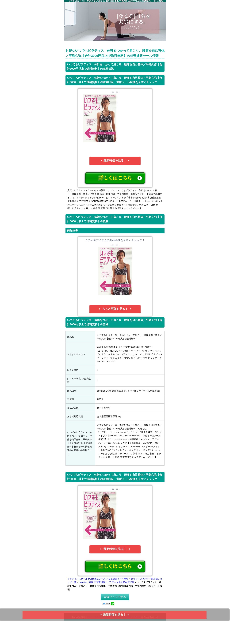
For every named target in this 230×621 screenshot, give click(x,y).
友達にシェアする (115, 597)
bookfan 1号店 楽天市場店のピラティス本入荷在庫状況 (106, 582)
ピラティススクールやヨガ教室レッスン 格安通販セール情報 (97, 578)
